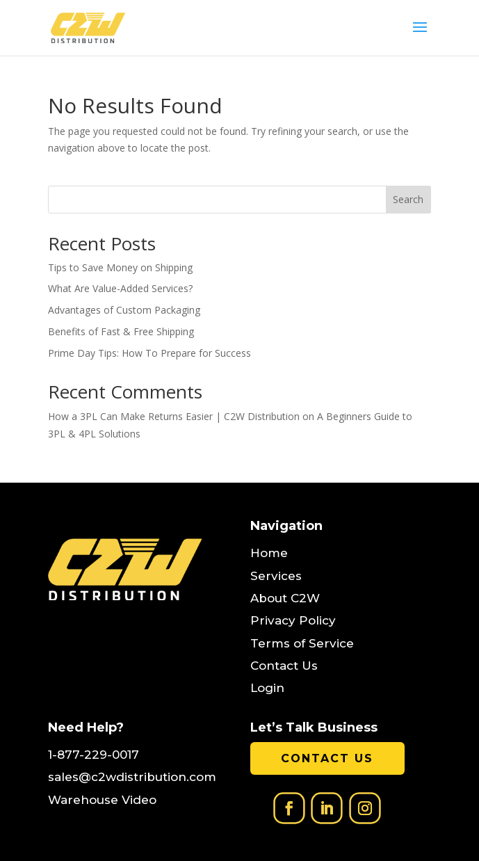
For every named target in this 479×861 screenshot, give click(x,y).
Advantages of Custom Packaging (124, 309)
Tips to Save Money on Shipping (120, 267)
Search (408, 199)
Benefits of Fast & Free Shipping (121, 331)
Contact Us (327, 758)
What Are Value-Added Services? (120, 288)
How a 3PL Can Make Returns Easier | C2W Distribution (174, 416)
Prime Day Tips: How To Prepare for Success (149, 353)
